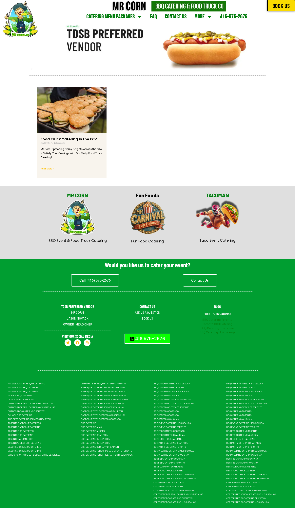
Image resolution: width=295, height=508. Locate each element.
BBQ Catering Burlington (95, 438)
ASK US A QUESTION (147, 312)
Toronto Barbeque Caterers (24, 423)
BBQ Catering (88, 423)
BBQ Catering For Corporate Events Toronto (106, 450)
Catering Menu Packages (114, 17)
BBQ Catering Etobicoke (217, 328)
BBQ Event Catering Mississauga (172, 423)
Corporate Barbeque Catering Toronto (103, 383)
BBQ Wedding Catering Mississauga (173, 450)
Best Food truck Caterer (168, 470)
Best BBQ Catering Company (169, 458)
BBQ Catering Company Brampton (100, 446)
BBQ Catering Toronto (217, 319)
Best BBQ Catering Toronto (169, 462)
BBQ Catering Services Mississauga (173, 403)
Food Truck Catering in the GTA (69, 139)
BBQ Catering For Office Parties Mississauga (106, 454)
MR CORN (77, 195)
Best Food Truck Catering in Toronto (174, 478)
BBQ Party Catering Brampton (170, 442)
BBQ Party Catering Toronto (169, 446)
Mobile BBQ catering (20, 395)
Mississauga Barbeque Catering (26, 383)
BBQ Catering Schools (166, 395)
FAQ (153, 16)
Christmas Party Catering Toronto (173, 490)
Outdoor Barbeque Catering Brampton (30, 403)
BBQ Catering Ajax (91, 427)
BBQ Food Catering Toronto (169, 430)
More (203, 17)
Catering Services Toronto (168, 486)
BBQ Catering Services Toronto (171, 407)
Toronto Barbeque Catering (24, 427)
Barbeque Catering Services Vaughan (102, 407)
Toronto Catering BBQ (20, 438)
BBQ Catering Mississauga (217, 332)
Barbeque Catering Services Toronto (102, 403)
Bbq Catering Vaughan (166, 419)
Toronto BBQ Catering (217, 324)
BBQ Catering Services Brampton (172, 399)
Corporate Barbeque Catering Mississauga (178, 494)
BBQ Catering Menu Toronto (169, 387)
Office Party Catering (20, 399)
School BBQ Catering (20, 415)
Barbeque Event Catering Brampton (102, 411)
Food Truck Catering (217, 313)
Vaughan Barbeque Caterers (24, 446)
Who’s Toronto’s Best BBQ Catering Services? (34, 454)
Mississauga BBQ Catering (23, 391)
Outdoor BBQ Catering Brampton (27, 411)
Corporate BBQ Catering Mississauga (174, 502)
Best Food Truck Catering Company (173, 474)
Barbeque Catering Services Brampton (103, 395)
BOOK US (147, 318)
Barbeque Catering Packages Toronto (103, 387)
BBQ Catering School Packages (171, 391)
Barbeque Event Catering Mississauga (103, 415)
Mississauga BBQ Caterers (23, 387)
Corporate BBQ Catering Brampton (173, 498)
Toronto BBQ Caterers (21, 430)
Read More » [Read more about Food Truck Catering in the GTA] (47, 168)
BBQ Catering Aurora (93, 430)
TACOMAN (217, 195)
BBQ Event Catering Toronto (169, 427)
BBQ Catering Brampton (94, 434)
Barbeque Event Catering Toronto (101, 419)
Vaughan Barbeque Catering (24, 450)
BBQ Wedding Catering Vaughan (171, 454)
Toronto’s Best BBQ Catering (24, 442)
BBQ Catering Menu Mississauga (171, 383)
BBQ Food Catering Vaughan (169, 434)
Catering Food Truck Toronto (170, 482)
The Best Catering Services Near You (29, 419)
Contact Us (176, 16)
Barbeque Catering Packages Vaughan (103, 391)
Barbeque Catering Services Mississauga (104, 399)
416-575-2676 (233, 16)
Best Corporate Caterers (168, 466)
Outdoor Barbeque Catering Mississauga (31, 407)
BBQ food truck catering (167, 438)
